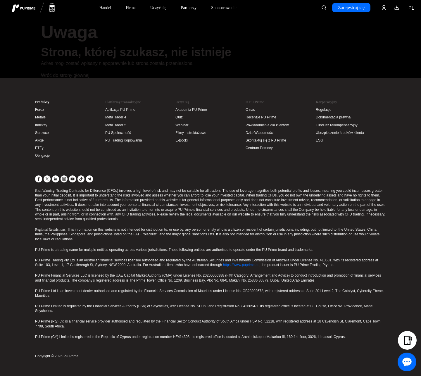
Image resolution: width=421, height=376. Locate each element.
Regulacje (323, 110)
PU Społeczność (118, 133)
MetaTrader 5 (115, 125)
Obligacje (42, 155)
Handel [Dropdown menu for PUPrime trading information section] (105, 8)
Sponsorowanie (223, 8)
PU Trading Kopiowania (123, 140)
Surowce (42, 133)
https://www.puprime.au (241, 265)
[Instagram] (64, 178)
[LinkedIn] (55, 178)
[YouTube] (72, 178)
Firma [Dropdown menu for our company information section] (130, 8)
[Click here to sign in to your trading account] (384, 8)
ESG (319, 140)
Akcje (39, 140)
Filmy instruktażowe (190, 133)
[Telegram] (89, 178)
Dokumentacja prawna (333, 117)
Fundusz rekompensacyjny (337, 125)
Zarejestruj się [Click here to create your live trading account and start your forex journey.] (351, 7)
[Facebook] (38, 178)
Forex (39, 110)
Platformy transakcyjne (123, 102)
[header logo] (34, 7)
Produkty (42, 102)
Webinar (181, 125)
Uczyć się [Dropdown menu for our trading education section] (158, 8)
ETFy (39, 148)
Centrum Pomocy (259, 148)
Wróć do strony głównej (65, 75)
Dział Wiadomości (259, 133)
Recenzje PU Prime (261, 117)
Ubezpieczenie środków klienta (340, 133)
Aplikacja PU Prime (120, 110)
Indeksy (41, 125)
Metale (40, 117)
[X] (47, 178)
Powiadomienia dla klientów (267, 125)
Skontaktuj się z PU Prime (266, 140)
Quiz (179, 117)
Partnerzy (189, 8)
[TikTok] (80, 178)
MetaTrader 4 (115, 117)
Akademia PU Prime (191, 110)
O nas (250, 110)
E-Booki (181, 140)
